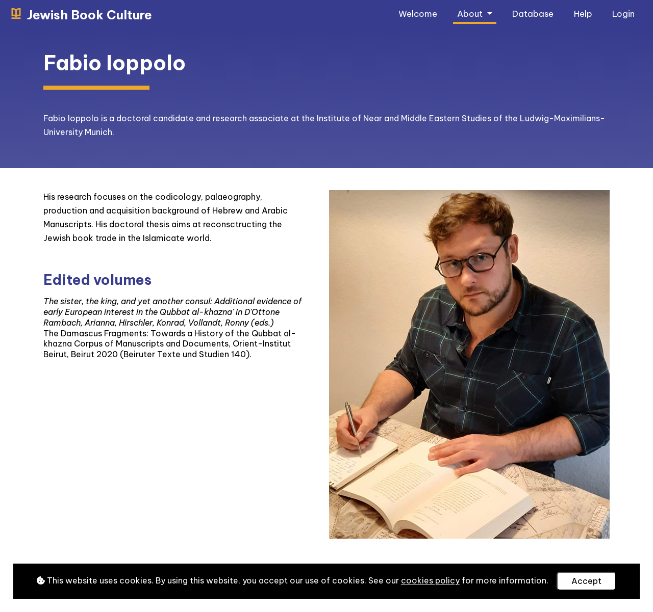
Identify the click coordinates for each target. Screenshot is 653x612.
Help (583, 13)
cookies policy (430, 580)
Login (623, 13)
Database (533, 13)
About (471, 13)
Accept (586, 581)
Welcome (417, 13)
